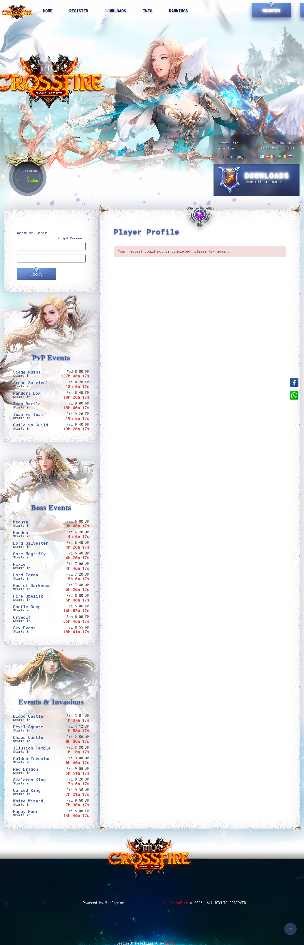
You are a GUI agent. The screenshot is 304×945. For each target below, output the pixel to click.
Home (47, 10)
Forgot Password (71, 238)
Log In (36, 275)
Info (147, 10)
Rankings (178, 10)
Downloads (115, 10)
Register (78, 10)
